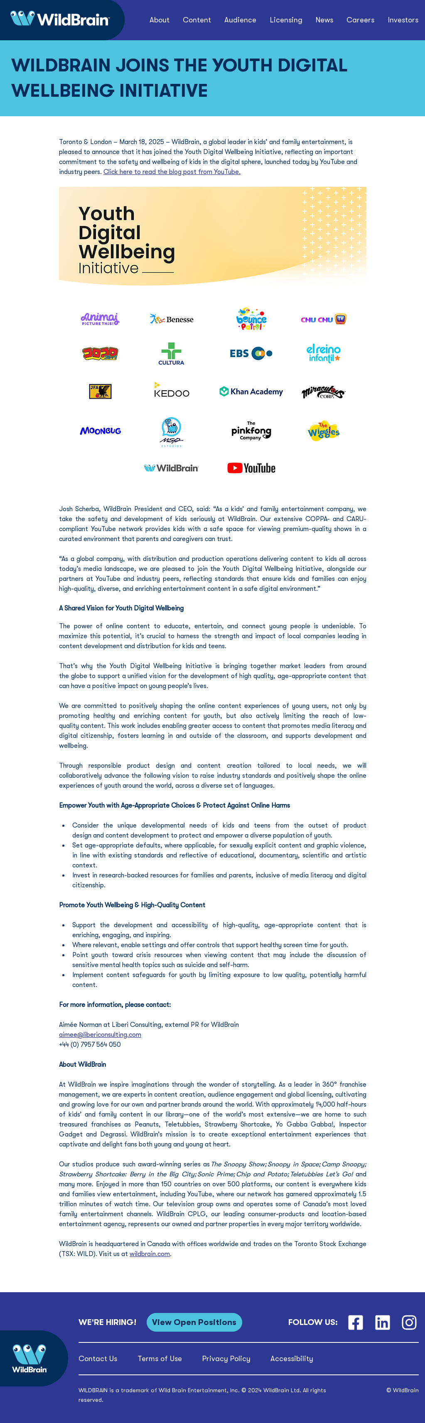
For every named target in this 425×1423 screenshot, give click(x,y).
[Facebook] (355, 1322)
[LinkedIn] (382, 1322)
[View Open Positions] (194, 1322)
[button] (159, 20)
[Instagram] (409, 1322)
